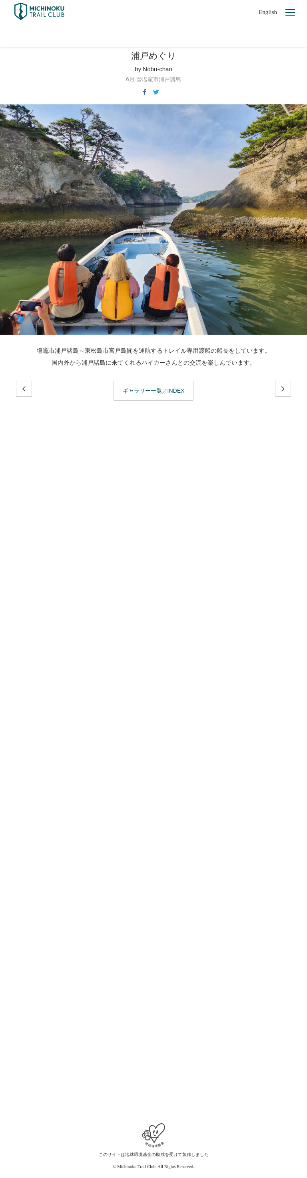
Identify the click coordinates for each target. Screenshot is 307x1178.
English (268, 12)
